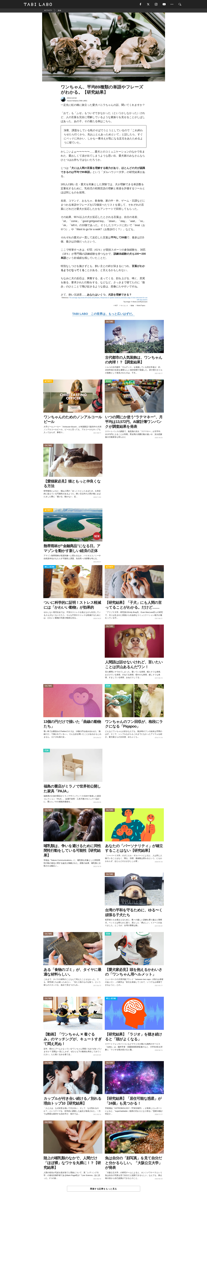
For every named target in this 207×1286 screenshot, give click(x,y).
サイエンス (124, 306)
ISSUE (108, 382)
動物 (132, 306)
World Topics (141, 306)
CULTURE (109, 322)
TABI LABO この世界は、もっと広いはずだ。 (103, 314)
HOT (116, 306)
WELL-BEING (50, 567)
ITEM (108, 686)
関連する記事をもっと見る (103, 1189)
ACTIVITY (48, 382)
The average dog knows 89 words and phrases (84, 298)
